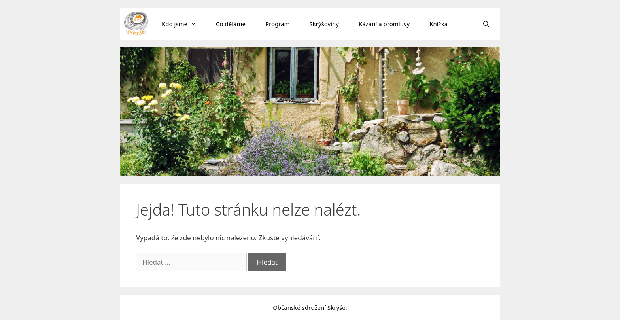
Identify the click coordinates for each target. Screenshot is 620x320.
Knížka (438, 24)
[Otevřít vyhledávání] (486, 24)
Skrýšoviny (324, 24)
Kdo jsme (184, 24)
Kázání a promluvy (384, 24)
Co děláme (231, 24)
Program (277, 24)
